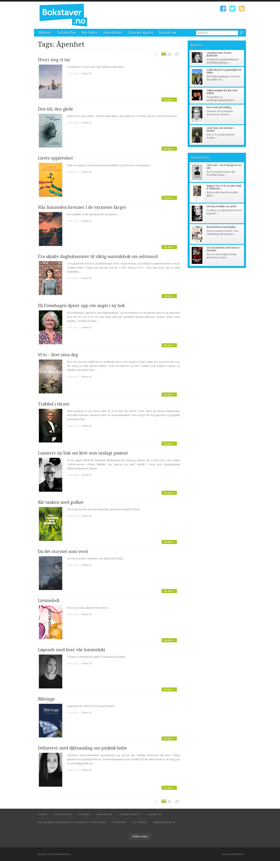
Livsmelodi (48, 600)
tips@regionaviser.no (164, 822)
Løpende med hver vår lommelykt (71, 649)
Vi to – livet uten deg (58, 354)
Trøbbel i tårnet (53, 404)
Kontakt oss (167, 32)
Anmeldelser (112, 32)
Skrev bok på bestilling (218, 107)
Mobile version (139, 836)
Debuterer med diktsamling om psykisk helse (82, 748)
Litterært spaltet (140, 32)
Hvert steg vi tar (54, 59)
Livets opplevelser (55, 158)
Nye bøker (89, 32)
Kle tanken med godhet (61, 502)
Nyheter (45, 32)
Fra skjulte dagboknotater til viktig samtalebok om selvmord (98, 256)
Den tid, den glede (55, 109)
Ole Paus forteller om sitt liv (221, 206)
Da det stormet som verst (63, 551)
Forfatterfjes (66, 32)
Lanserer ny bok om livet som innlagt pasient (83, 453)
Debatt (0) (86, 73)
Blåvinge (46, 699)
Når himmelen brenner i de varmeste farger (82, 207)
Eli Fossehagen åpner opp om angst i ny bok (81, 305)
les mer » (169, 99)
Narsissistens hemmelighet (221, 227)
